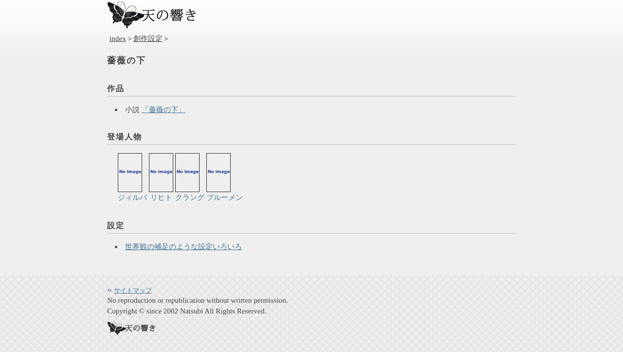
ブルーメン (224, 177)
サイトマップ (133, 290)
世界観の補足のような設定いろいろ (183, 246)
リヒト (161, 177)
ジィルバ (132, 177)
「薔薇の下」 (163, 109)
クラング (189, 177)
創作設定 (148, 38)
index (118, 38)
